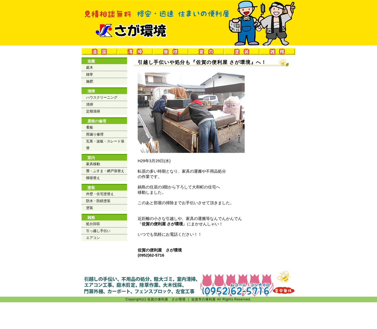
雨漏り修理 (94, 134)
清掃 (91, 91)
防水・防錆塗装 (98, 201)
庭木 (89, 67)
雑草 (89, 74)
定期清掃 (93, 111)
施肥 (89, 81)
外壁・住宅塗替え (100, 194)
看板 (89, 127)
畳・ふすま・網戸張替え (105, 171)
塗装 (91, 187)
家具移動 (93, 164)
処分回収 (93, 224)
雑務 (91, 217)
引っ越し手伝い (98, 231)
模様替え (93, 178)
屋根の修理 (96, 121)
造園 (91, 61)
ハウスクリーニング (101, 97)
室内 (91, 158)
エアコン (93, 238)
